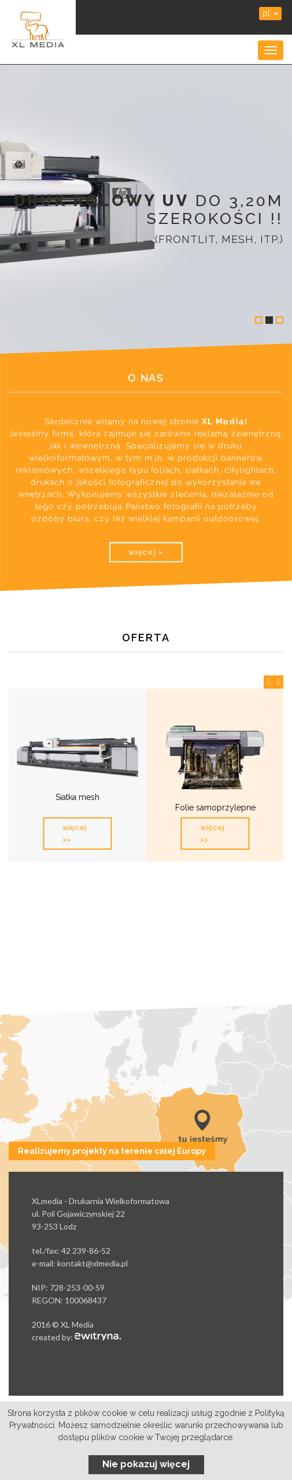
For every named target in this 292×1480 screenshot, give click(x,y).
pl (270, 13)
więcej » (146, 552)
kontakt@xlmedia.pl (92, 1263)
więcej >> (74, 833)
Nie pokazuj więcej (146, 1464)
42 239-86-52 (85, 1250)
